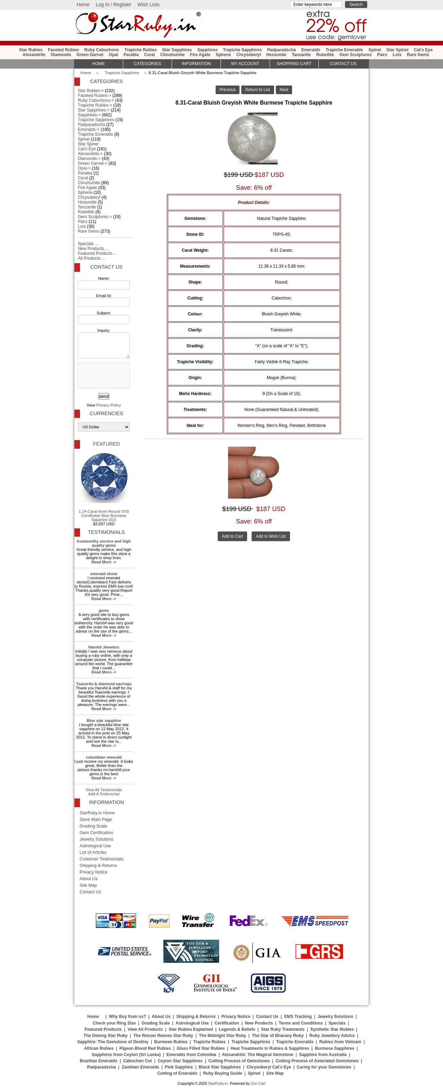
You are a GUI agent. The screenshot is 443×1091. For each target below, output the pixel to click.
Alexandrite (33, 54)
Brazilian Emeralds (98, 1060)
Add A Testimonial (103, 794)
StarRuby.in (217, 1083)
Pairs (382, 54)
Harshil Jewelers (103, 647)
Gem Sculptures (356, 54)
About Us (89, 878)
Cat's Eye (423, 49)
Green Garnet (89, 54)
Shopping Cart (294, 63)
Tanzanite (301, 54)
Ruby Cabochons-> (96, 100)
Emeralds (310, 49)
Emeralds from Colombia (191, 1054)
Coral (149, 54)
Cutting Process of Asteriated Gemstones (317, 1060)
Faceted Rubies (63, 49)
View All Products (145, 1029)
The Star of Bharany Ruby (278, 1035)
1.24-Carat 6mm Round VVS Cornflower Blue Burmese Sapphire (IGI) (104, 486)
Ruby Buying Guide (222, 1073)
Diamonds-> (89, 158)
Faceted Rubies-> (94, 95)
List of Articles (93, 852)
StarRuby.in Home (97, 813)
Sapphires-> (89, 115)
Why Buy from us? (127, 1016)
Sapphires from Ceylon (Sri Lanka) (126, 1054)
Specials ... (88, 243)
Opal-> (84, 168)
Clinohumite (172, 54)
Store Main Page (96, 819)
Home (82, 4)
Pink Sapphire (179, 1067)
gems (104, 610)
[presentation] (103, 375)
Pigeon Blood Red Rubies (145, 1048)
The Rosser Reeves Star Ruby (163, 1035)
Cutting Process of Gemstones (239, 1060)
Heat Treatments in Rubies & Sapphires (269, 1048)
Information (196, 63)
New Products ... (93, 248)
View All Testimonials (103, 790)
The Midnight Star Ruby (222, 1035)
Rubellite (325, 54)
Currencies (106, 413)
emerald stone (103, 574)
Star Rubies (31, 49)
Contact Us (106, 267)
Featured (106, 444)
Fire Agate (200, 54)
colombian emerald (104, 757)
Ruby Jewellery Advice (332, 1035)
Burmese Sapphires (334, 1048)
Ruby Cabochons (101, 49)
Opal (113, 54)
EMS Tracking (298, 1016)
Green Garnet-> (92, 163)
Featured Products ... (97, 253)
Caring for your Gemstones (324, 1067)
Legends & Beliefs (237, 1029)
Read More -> (103, 562)
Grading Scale (93, 826)
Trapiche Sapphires (122, 73)
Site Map (88, 885)
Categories (147, 63)
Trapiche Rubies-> (95, 105)
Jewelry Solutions (97, 839)
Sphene (223, 54)
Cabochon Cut (137, 1060)
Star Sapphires (177, 49)
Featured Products (102, 1029)
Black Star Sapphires (220, 1067)
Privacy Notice (93, 872)
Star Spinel (398, 49)
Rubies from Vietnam (340, 1041)
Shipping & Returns (98, 865)
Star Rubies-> (91, 90)
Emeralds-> (89, 129)
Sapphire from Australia (322, 1054)
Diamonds (61, 54)
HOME (98, 63)
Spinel (375, 49)
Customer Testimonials (102, 859)
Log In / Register (114, 4)
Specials (336, 1023)
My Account (245, 63)
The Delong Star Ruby (106, 1035)
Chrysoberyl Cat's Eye (268, 1067)
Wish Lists (148, 4)
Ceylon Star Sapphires (180, 1060)
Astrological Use (95, 845)
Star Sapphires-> (94, 110)
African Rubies (99, 1048)
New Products (259, 1023)
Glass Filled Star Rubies (201, 1048)
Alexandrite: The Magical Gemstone (257, 1054)
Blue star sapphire (104, 720)
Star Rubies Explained (191, 1029)
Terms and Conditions (301, 1023)
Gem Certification (96, 832)
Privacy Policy (108, 405)
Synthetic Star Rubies (332, 1029)
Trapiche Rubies (140, 49)
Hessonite (276, 54)
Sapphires (207, 49)
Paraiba (131, 54)
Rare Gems (418, 54)
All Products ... (91, 258)
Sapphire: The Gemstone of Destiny (112, 1041)
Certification (227, 1023)
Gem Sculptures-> (95, 216)
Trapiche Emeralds (344, 49)
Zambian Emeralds (140, 1067)
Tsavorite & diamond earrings (104, 684)
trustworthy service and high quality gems (104, 543)
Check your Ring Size (114, 1023)
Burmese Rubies (171, 1041)
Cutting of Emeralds (177, 1073)
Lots (397, 54)
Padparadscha (281, 49)
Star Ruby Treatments (283, 1029)
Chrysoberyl (248, 54)
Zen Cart (258, 1083)
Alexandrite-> (90, 153)
